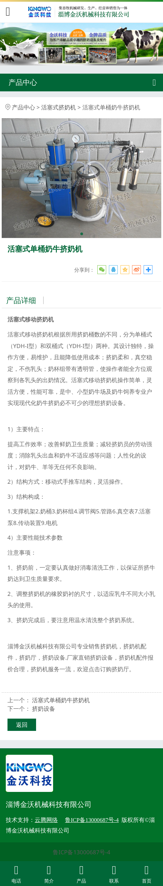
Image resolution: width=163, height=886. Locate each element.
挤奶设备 (43, 708)
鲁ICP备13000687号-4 (81, 852)
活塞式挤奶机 (58, 107)
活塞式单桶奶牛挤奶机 (61, 700)
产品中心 (23, 107)
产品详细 (21, 300)
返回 (22, 725)
